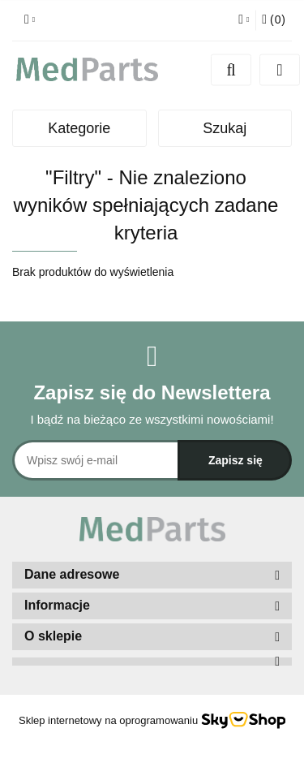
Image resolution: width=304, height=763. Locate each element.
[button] (273, 20)
